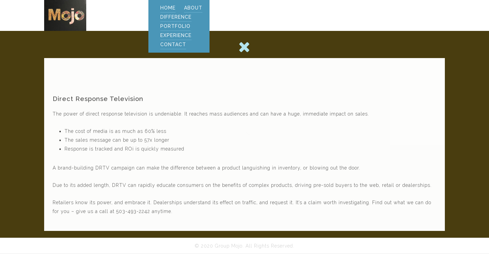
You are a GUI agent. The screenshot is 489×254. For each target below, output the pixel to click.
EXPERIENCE (176, 35)
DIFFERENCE (176, 17)
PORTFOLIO (175, 26)
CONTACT (173, 44)
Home (168, 8)
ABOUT (193, 8)
